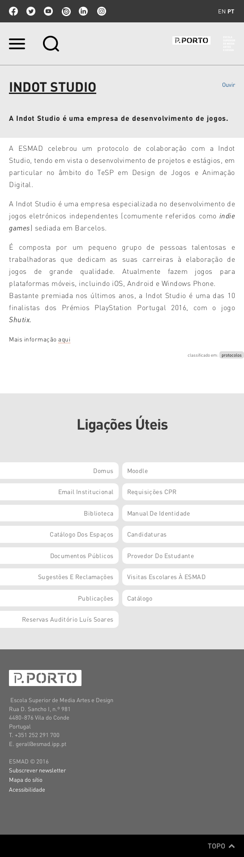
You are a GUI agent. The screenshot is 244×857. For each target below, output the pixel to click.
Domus (103, 470)
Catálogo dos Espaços (81, 534)
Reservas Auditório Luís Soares (68, 619)
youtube (48, 11)
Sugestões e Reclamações (76, 576)
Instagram (100, 11)
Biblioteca (98, 513)
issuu (65, 11)
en (222, 11)
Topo (221, 845)
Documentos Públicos (82, 555)
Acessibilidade (27, 789)
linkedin (83, 11)
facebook (13, 11)
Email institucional (86, 491)
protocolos (232, 355)
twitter (30, 11)
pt (230, 11)
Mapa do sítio (26, 779)
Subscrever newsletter (37, 770)
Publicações (96, 598)
